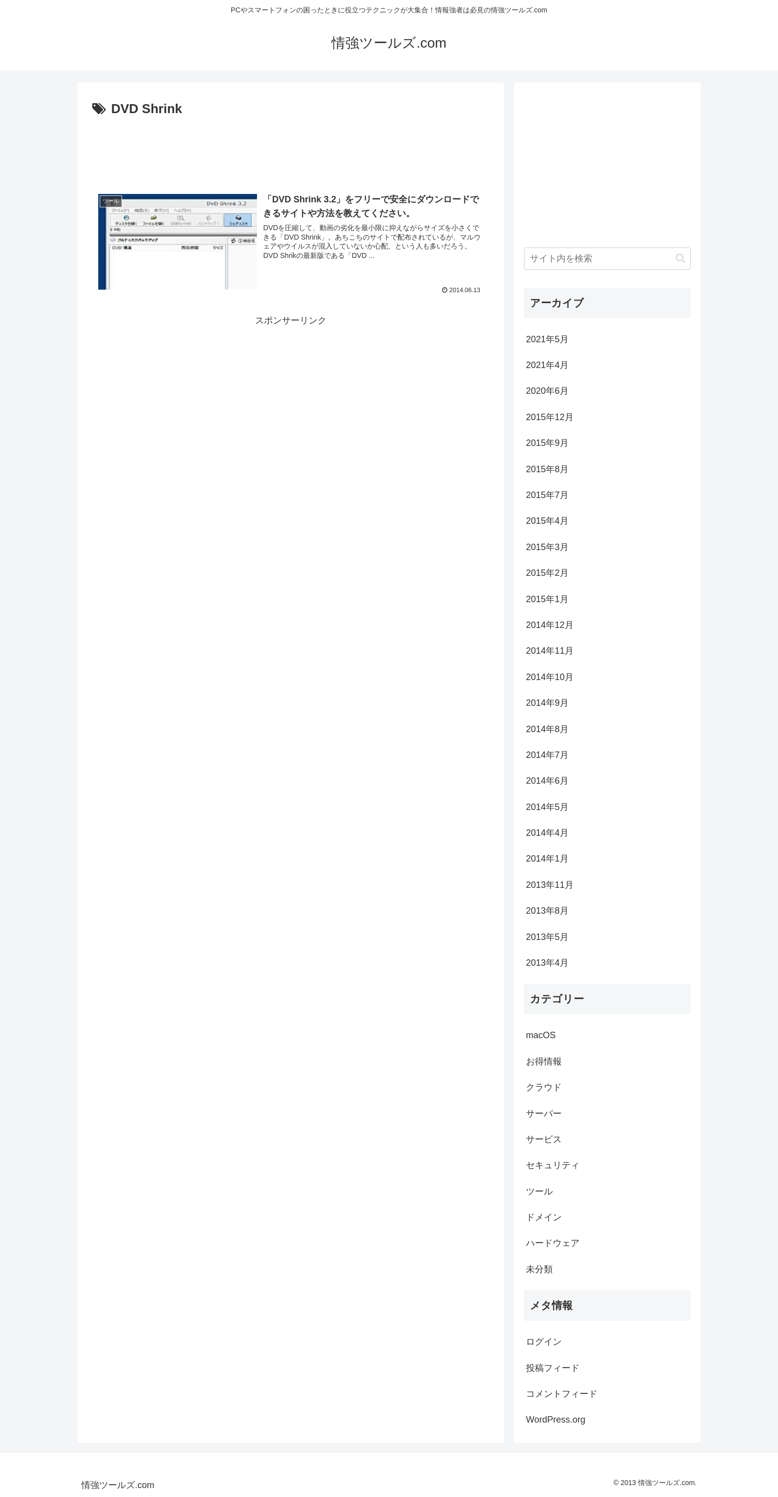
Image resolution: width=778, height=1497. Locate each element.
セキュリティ (553, 1165)
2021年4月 (547, 365)
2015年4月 (547, 521)
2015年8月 (547, 469)
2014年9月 (547, 703)
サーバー (544, 1114)
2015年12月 (550, 417)
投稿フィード (553, 1368)
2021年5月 (547, 339)
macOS (541, 1035)
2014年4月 (547, 833)
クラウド (544, 1087)
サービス (544, 1139)
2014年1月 (547, 859)
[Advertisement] (290, 147)
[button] (680, 258)
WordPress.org (555, 1420)
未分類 (539, 1269)
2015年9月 (547, 443)
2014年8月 (547, 729)
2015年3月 (547, 547)
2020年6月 (547, 391)
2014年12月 (550, 625)
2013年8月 (547, 911)
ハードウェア (553, 1243)
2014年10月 (550, 677)
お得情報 (544, 1061)
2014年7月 (547, 755)
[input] (607, 259)
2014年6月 (547, 781)
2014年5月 (547, 807)
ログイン (544, 1342)
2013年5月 (547, 937)
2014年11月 (550, 651)
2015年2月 (547, 573)
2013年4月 (547, 963)
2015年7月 (547, 495)
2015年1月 (547, 599)
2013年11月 (550, 885)
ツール (539, 1191)
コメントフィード (561, 1394)
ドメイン (544, 1217)
